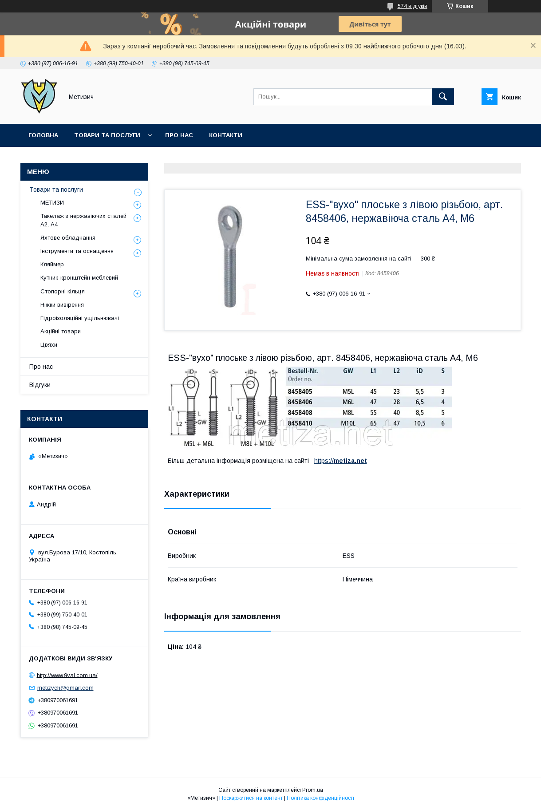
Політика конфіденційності (320, 798)
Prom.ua (312, 790)
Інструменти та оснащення (77, 251)
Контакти (225, 135)
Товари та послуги (107, 135)
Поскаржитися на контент (251, 798)
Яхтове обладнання (67, 237)
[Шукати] (443, 96)
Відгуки (40, 384)
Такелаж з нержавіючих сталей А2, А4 (83, 220)
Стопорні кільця (62, 291)
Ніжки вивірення (62, 304)
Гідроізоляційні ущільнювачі (79, 318)
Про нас (179, 135)
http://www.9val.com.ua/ (67, 675)
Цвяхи (48, 344)
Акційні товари (60, 331)
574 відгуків (412, 6)
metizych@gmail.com (65, 687)
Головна (43, 135)
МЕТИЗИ (52, 202)
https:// (324, 460)
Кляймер (52, 264)
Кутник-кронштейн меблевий (79, 277)
